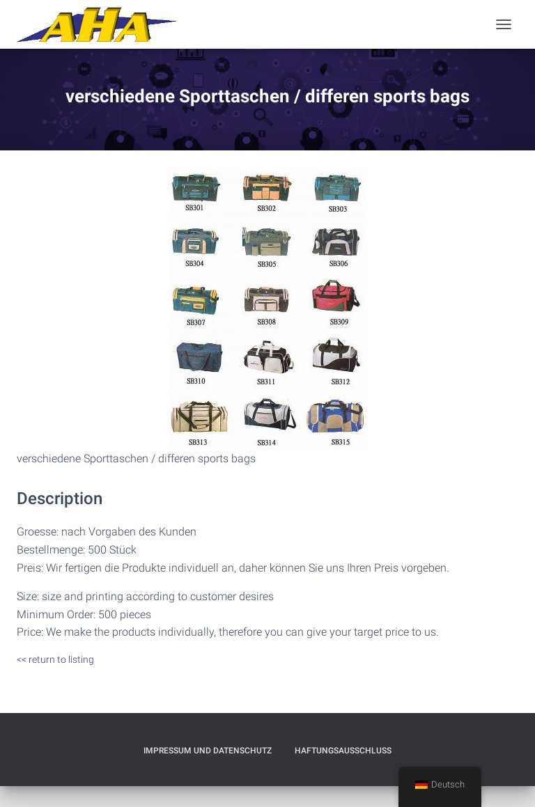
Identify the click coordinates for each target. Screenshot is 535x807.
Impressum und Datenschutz (208, 750)
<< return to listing (55, 659)
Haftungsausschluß (343, 750)
